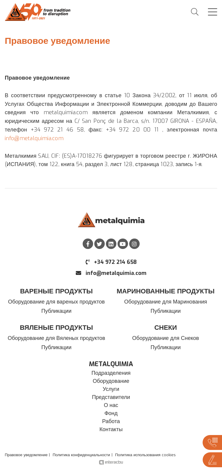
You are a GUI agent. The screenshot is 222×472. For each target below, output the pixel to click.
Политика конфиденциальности (81, 454)
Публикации (56, 311)
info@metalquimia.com (34, 138)
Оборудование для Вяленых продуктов (56, 338)
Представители (111, 397)
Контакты (111, 429)
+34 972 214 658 (111, 262)
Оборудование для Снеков (165, 338)
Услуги (111, 389)
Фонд (111, 413)
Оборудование (111, 381)
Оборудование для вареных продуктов (56, 301)
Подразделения (111, 373)
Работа (111, 421)
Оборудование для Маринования (165, 301)
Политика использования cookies (145, 454)
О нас (111, 405)
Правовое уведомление (26, 454)
